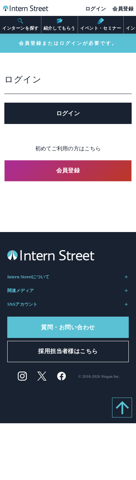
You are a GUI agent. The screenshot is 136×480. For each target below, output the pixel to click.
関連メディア (68, 290)
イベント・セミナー (100, 24)
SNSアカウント (68, 304)
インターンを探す (20, 24)
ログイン (95, 9)
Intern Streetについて (68, 277)
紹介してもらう (59, 24)
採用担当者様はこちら (68, 351)
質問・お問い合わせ (68, 327)
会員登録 (122, 9)
